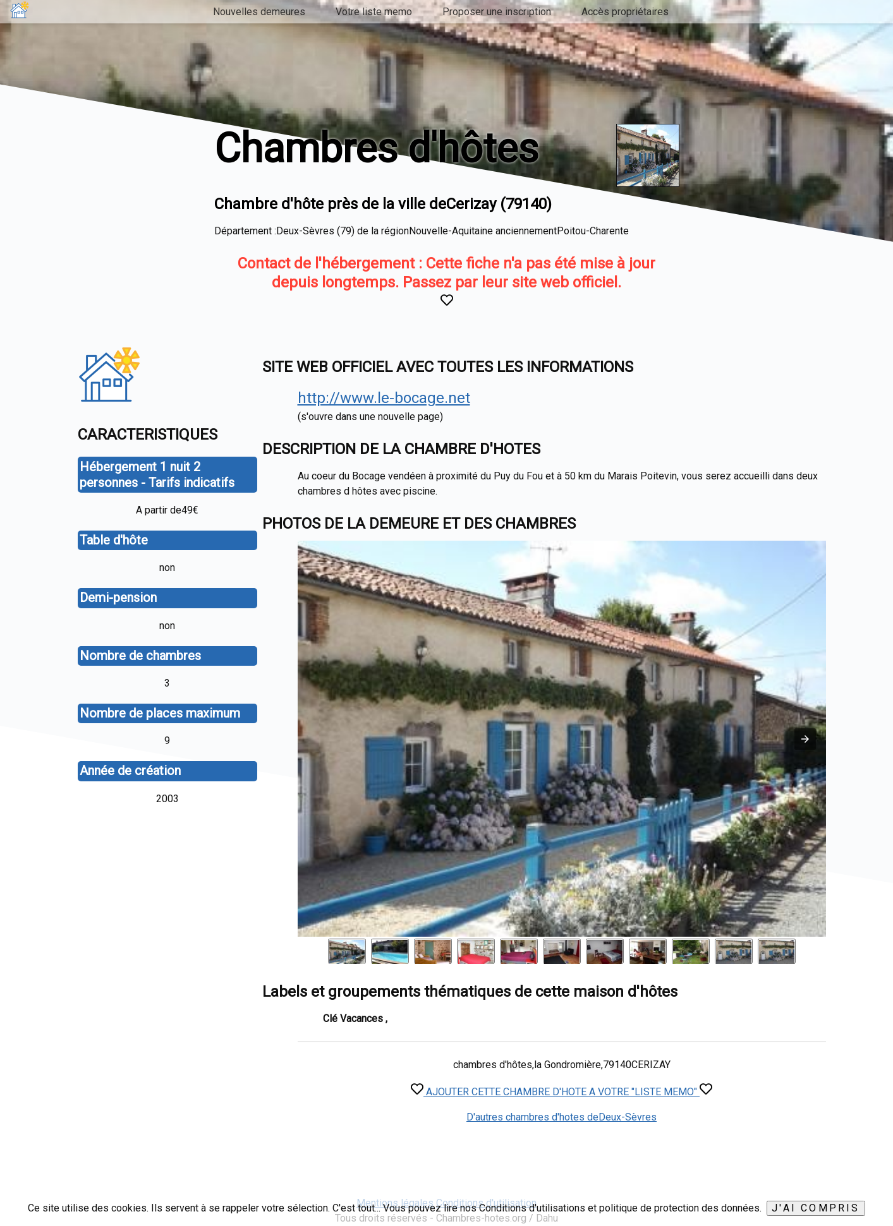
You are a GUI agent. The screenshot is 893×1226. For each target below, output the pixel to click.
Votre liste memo (374, 12)
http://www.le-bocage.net (384, 398)
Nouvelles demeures (259, 12)
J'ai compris (816, 1208)
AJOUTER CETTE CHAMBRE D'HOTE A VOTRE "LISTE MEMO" (561, 1092)
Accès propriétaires (625, 12)
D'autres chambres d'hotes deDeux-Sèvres (561, 1117)
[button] (805, 739)
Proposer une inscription (496, 12)
